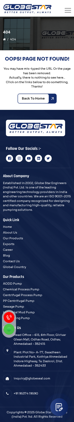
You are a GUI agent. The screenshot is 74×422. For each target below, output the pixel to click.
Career (8, 249)
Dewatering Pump (16, 317)
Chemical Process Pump (21, 289)
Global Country (14, 266)
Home (7, 226)
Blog (6, 255)
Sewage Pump (13, 306)
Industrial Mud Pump (19, 312)
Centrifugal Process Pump (22, 295)
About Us (10, 232)
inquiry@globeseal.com (32, 378)
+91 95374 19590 (26, 393)
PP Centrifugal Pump (18, 300)
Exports (8, 243)
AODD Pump (12, 283)
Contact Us (11, 261)
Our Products (13, 238)
